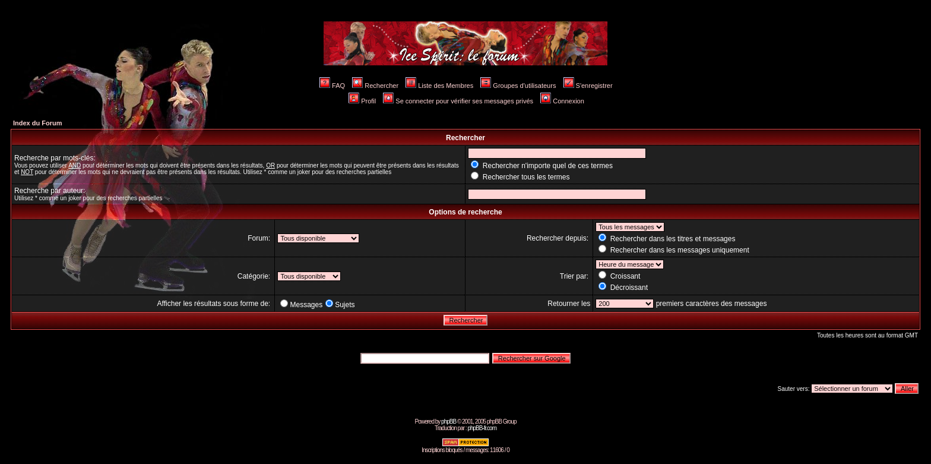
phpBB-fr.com (481, 428)
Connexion (562, 101)
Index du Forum (37, 123)
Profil (362, 101)
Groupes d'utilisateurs (518, 85)
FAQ (332, 85)
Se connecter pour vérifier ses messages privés (458, 101)
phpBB (448, 421)
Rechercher (375, 85)
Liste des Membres (439, 85)
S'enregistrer (588, 85)
